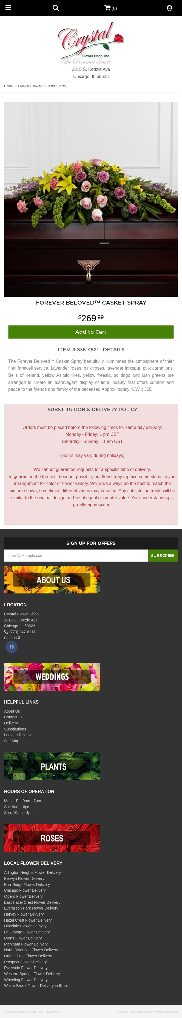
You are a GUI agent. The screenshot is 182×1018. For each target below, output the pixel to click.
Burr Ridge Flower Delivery (27, 884)
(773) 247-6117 (20, 632)
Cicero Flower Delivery (23, 896)
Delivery (11, 723)
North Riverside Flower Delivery (31, 950)
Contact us (13, 717)
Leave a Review (18, 735)
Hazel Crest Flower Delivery (28, 920)
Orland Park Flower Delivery (28, 956)
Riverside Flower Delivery (25, 968)
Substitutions (15, 729)
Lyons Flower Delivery (23, 938)
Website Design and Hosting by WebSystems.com (148, 1011)
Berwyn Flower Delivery (24, 878)
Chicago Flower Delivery (25, 890)
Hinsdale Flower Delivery (25, 926)
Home (8, 86)
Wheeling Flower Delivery (26, 980)
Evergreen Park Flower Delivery (31, 908)
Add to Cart (91, 332)
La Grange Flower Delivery (27, 932)
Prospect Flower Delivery (25, 962)
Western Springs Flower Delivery (32, 974)
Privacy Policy (53, 1011)
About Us (12, 711)
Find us (12, 638)
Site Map (11, 741)
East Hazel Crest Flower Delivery (32, 902)
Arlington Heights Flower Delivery (32, 872)
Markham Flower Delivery (26, 944)
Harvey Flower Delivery (24, 914)
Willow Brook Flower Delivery (29, 985)
